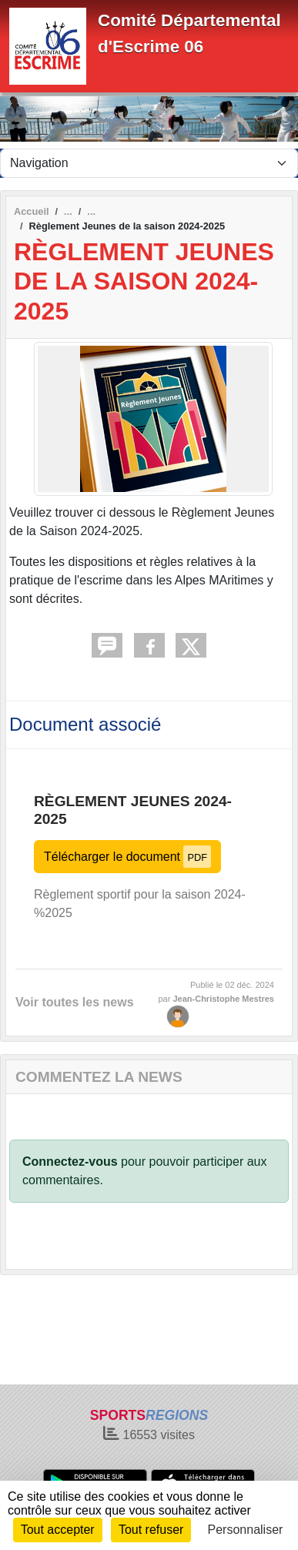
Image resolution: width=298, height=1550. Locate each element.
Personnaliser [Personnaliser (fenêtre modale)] (245, 1529)
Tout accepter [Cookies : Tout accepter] (58, 1529)
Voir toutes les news (74, 1002)
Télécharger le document (127, 856)
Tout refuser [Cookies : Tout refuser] (151, 1529)
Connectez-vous (70, 1161)
